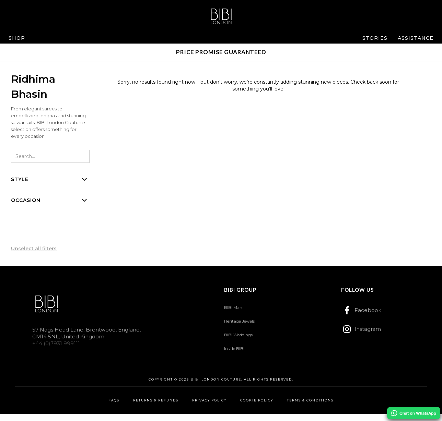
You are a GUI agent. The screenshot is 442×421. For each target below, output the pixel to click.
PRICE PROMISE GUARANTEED (221, 52)
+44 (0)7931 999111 (56, 343)
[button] (16, 38)
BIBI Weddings (238, 334)
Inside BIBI (234, 348)
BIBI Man (233, 307)
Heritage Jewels (239, 321)
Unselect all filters (34, 248)
